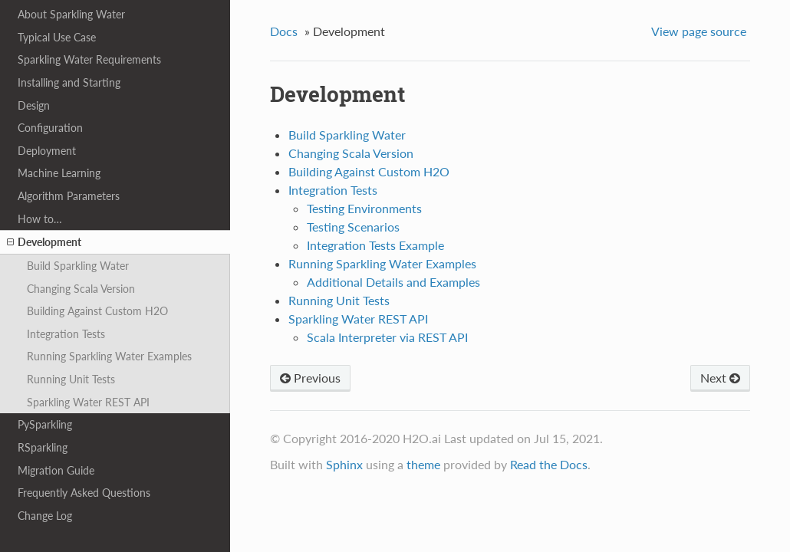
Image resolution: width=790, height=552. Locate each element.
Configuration (50, 127)
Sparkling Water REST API (88, 402)
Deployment (47, 150)
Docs (284, 31)
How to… (40, 218)
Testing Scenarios (353, 226)
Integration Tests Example (375, 245)
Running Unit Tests (71, 379)
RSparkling (42, 447)
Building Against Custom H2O (97, 310)
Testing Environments (364, 208)
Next (720, 377)
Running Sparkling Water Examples (109, 356)
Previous (310, 377)
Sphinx (344, 464)
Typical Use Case (57, 37)
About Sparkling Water (71, 14)
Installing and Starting (69, 82)
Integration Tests (66, 333)
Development (44, 242)
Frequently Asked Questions (84, 492)
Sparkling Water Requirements (89, 59)
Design (34, 105)
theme (423, 464)
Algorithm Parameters (69, 195)
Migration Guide (56, 470)
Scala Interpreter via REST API (387, 337)
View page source (698, 31)
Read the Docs (549, 464)
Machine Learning (59, 172)
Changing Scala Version (81, 288)
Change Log (45, 515)
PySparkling (45, 424)
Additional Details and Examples (393, 281)
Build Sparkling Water (78, 265)
